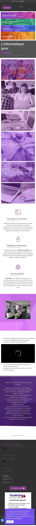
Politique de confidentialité (14, 518)
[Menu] (21, 6)
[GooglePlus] (16, 1)
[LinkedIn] (23, 1)
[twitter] (14, 1)
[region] (18, 25)
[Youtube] (21, 1)
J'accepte (10, 521)
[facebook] (12, 1)
